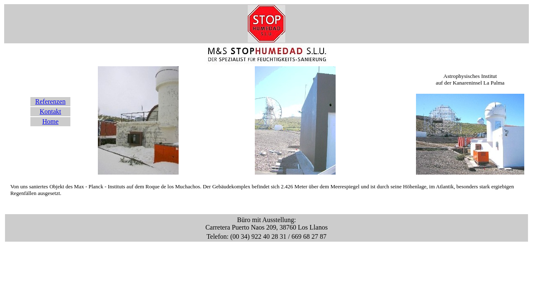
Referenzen (50, 101)
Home (50, 121)
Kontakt (50, 111)
